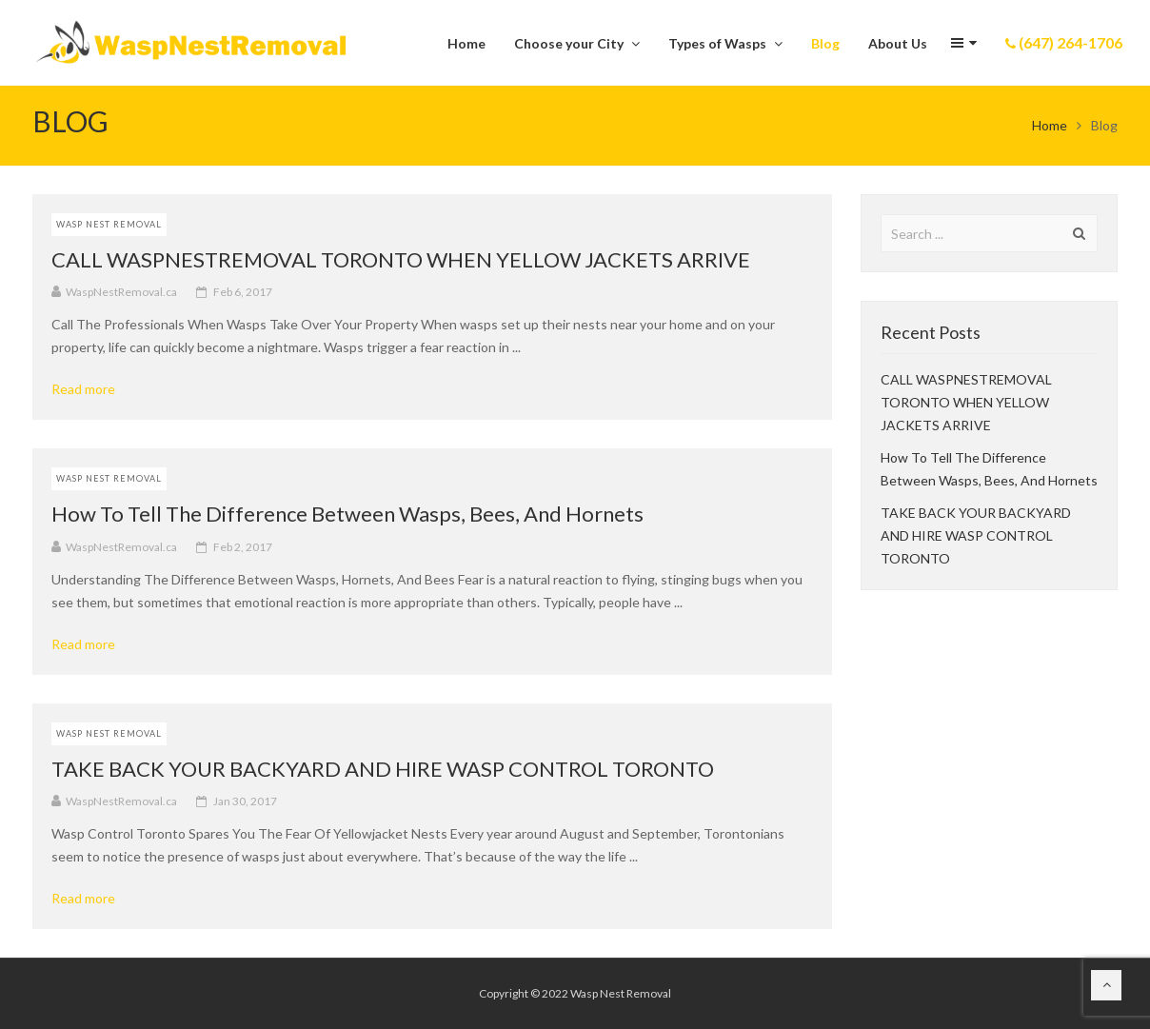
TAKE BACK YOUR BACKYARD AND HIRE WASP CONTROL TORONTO (382, 769)
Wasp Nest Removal (109, 224)
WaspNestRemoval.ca (121, 292)
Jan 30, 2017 (245, 801)
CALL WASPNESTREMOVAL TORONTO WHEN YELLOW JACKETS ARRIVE (400, 259)
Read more (90, 389)
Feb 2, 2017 (242, 547)
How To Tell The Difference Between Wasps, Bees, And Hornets (347, 513)
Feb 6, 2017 (242, 292)
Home (1049, 125)
